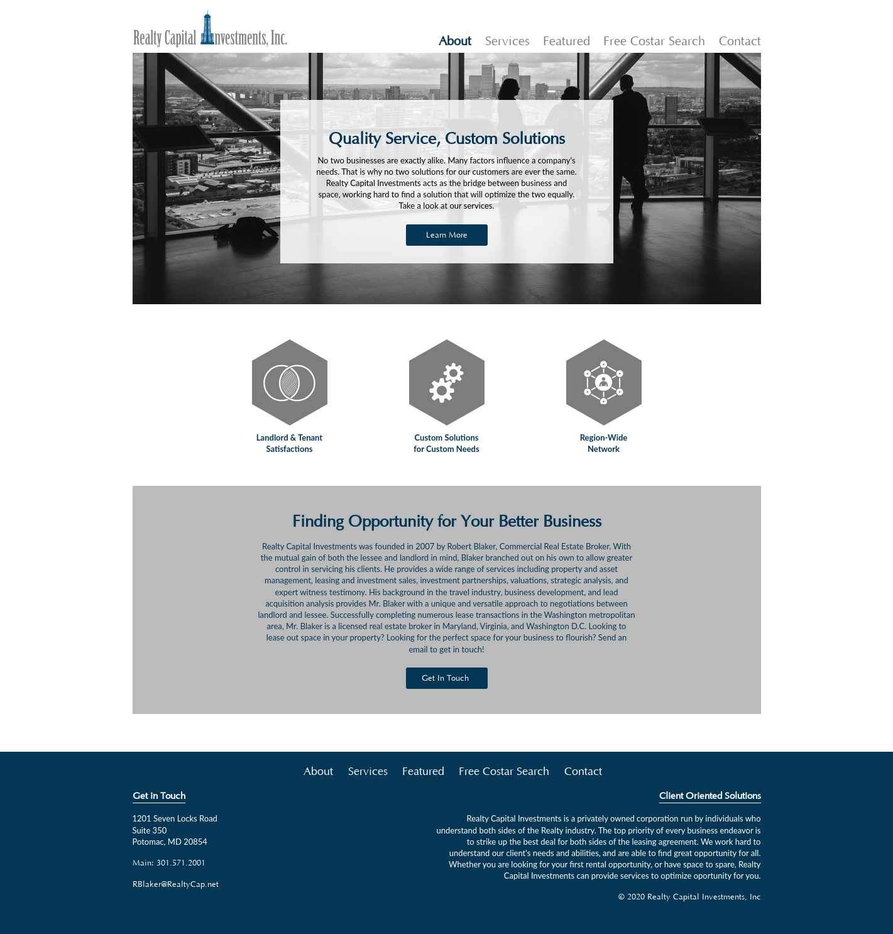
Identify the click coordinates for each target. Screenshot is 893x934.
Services (507, 41)
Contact (740, 41)
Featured (566, 41)
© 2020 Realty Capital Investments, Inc (689, 897)
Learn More (447, 235)
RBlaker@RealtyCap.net (176, 884)
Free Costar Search (654, 41)
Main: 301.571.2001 (169, 863)
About (455, 41)
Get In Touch (445, 678)
